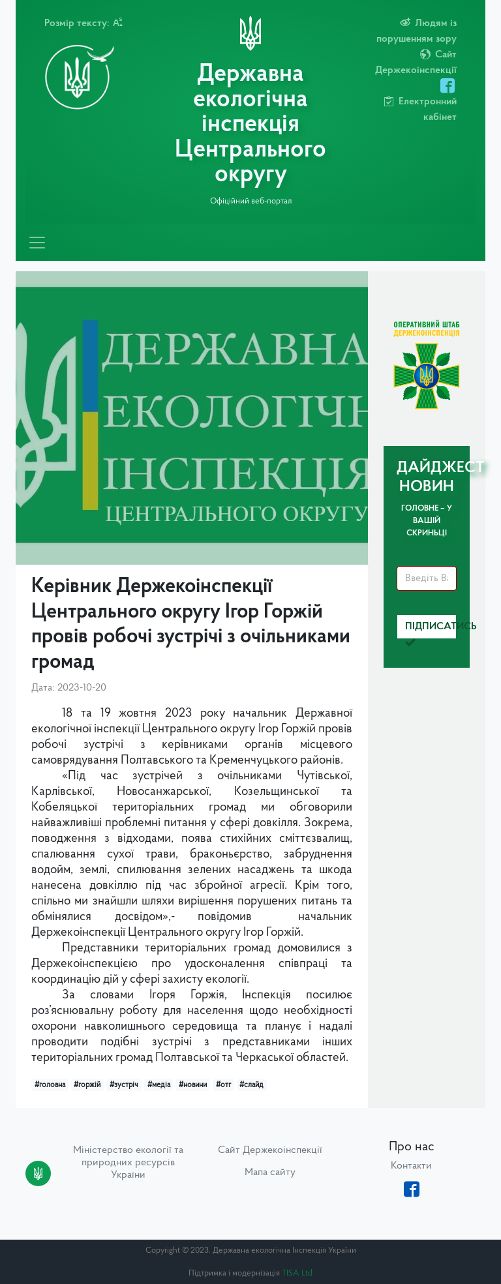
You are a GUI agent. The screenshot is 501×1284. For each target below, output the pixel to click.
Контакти (411, 1166)
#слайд (251, 1085)
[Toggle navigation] (37, 242)
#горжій (87, 1085)
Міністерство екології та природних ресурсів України (128, 1162)
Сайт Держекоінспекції (270, 1150)
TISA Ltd (297, 1273)
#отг (223, 1085)
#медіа (158, 1085)
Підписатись (431, 630)
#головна (50, 1085)
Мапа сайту (270, 1172)
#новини (193, 1085)
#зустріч (124, 1085)
